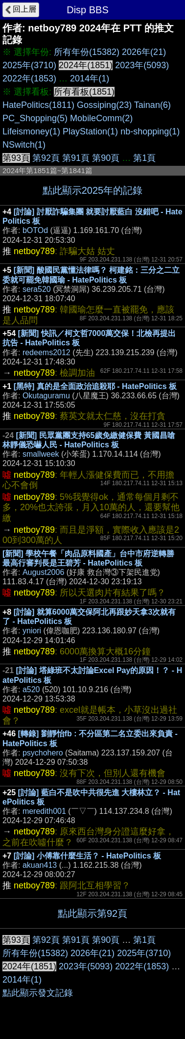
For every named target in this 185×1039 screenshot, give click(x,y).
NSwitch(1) (24, 145)
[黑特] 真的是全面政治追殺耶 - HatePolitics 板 (95, 386)
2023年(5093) (142, 65)
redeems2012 (46, 352)
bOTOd (35, 230)
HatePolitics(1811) (38, 105)
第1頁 (144, 158)
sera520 (37, 289)
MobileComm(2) (101, 118)
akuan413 (40, 865)
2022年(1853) (29, 78)
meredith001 (44, 811)
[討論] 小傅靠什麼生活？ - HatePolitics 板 (87, 856)
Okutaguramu (46, 395)
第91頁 (76, 158)
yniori (32, 630)
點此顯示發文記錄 (37, 993)
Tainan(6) (152, 105)
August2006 (43, 572)
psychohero (43, 753)
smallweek (41, 454)
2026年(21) (144, 52)
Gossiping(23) (104, 105)
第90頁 (105, 158)
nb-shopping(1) (150, 131)
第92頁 (46, 158)
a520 (31, 689)
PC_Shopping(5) (35, 118)
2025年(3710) (29, 65)
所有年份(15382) (86, 52)
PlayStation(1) (90, 131)
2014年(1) (89, 78)
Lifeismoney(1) (31, 131)
